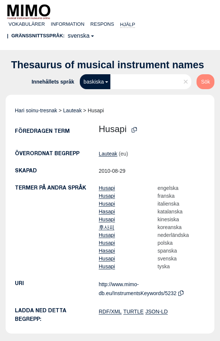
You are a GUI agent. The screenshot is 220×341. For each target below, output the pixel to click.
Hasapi (107, 212)
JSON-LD (156, 312)
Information (67, 24)
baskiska (94, 82)
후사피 (106, 227)
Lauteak (72, 110)
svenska (78, 35)
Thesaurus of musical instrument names (107, 65)
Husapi (107, 188)
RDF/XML (110, 312)
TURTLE (133, 312)
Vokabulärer (27, 24)
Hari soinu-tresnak (36, 110)
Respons (102, 24)
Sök (205, 82)
